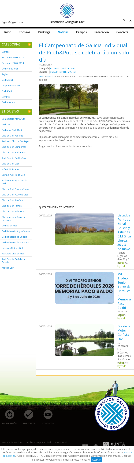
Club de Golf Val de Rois (13, 211)
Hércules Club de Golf (12, 248)
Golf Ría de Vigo (9, 225)
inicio (41, 76)
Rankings (44, 32)
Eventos (5, 51)
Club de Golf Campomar (14, 146)
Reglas (5, 74)
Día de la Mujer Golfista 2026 (123, 332)
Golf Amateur (8, 102)
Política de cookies (12, 442)
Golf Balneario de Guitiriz (14, 236)
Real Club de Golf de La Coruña (13, 261)
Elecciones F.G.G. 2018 (13, 57)
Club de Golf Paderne (12, 135)
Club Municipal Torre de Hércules (13, 219)
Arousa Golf (8, 267)
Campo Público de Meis (13, 174)
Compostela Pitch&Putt (13, 118)
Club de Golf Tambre (12, 205)
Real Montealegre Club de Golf (14, 182)
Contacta (122, 32)
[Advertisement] (86, 174)
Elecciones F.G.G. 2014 (13, 63)
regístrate (27, 417)
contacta (46, 417)
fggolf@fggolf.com (12, 22)
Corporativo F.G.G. (11, 85)
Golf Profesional (10, 68)
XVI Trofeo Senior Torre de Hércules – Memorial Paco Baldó (124, 291)
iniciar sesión (8, 417)
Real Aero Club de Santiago (15, 141)
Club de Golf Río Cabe (13, 200)
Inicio (7, 32)
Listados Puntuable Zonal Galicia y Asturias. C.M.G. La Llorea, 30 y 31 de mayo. (124, 232)
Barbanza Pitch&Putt (12, 130)
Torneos (24, 32)
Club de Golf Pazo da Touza (15, 189)
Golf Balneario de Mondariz (15, 242)
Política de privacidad (39, 442)
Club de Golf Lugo (11, 163)
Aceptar (96, 459)
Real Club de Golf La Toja (14, 158)
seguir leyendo (121, 264)
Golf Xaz (6, 124)
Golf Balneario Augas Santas (16, 231)
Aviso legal (61, 442)
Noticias (63, 32)
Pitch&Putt (7, 91)
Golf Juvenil (7, 79)
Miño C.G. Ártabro (11, 169)
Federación (101, 32)
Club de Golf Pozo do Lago (15, 194)
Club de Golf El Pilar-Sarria (15, 152)
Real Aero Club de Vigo (13, 253)
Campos (81, 32)
